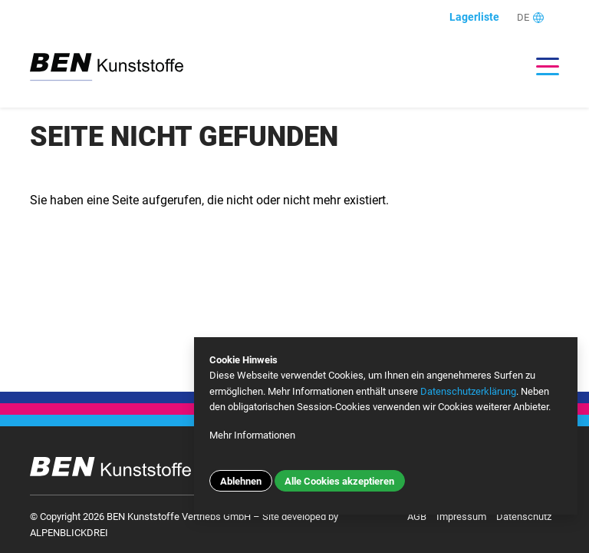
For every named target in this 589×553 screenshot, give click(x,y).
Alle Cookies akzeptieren (339, 481)
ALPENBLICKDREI (69, 532)
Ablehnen (241, 481)
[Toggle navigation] (540, 66)
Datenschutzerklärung (468, 391)
